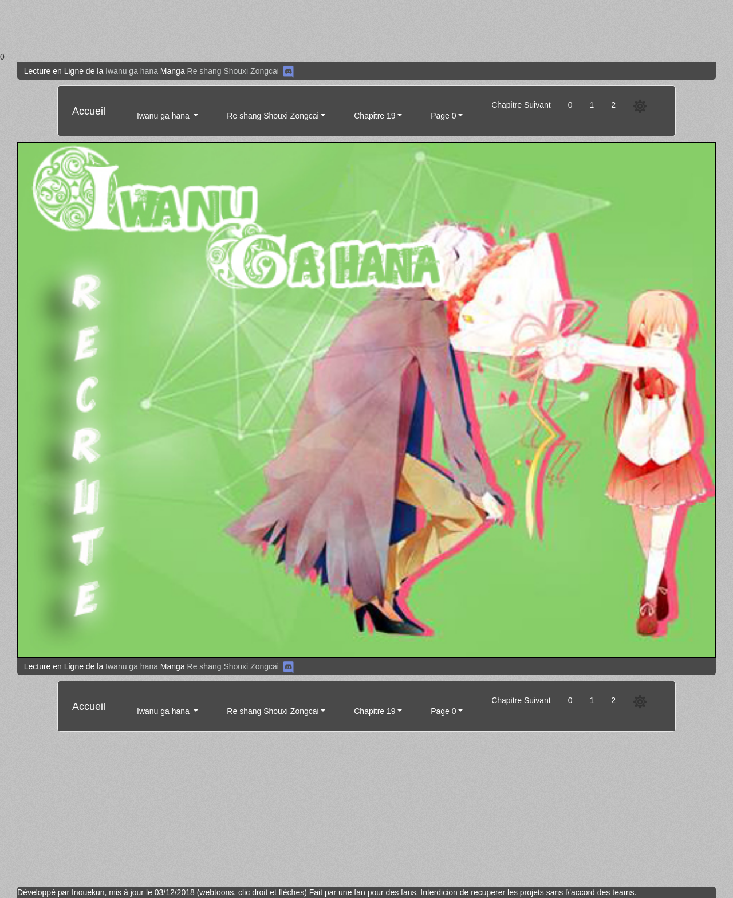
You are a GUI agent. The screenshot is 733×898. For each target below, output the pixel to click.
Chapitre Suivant (521, 104)
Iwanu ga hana (132, 71)
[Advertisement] (343, 25)
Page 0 (443, 115)
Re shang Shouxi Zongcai (233, 71)
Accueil (88, 111)
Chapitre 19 (374, 115)
